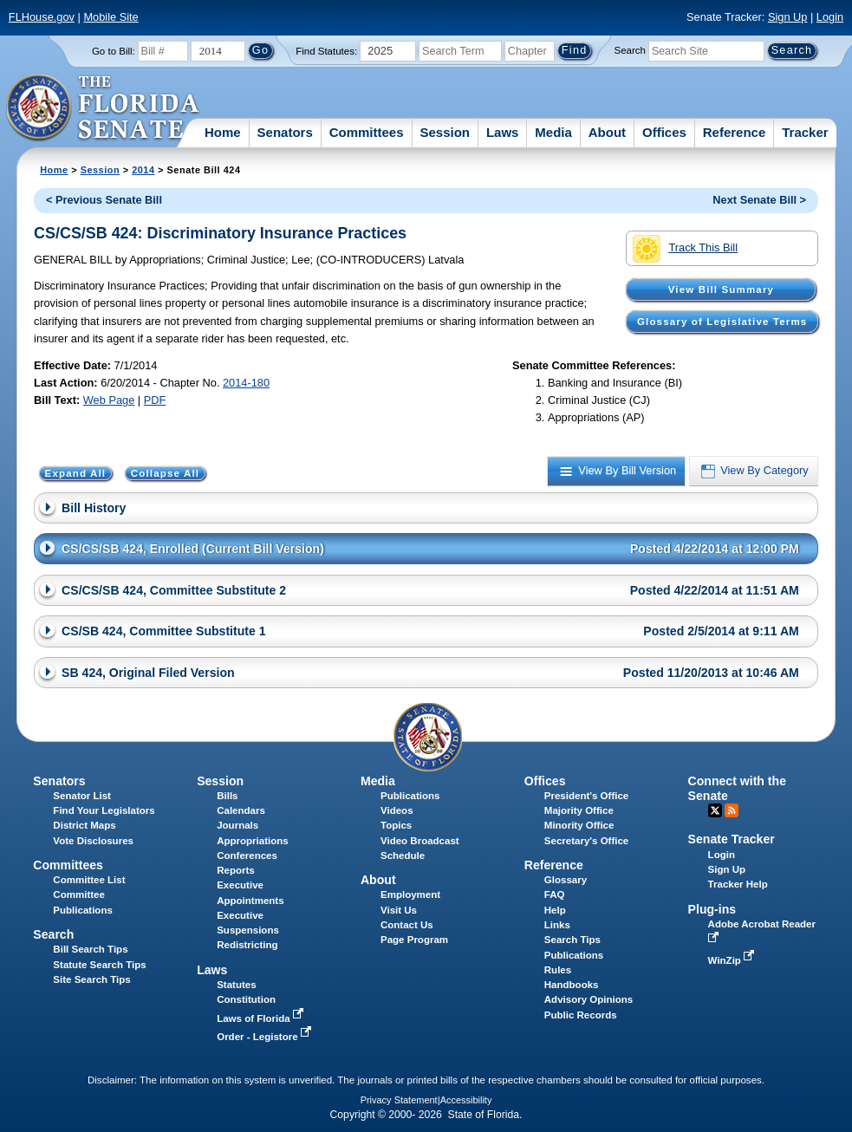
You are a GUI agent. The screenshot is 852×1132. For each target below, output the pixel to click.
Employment (410, 894)
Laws (502, 132)
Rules (557, 970)
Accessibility (466, 1100)
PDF (155, 400)
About (607, 132)
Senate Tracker (731, 839)
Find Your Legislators (103, 810)
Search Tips (572, 939)
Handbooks (571, 984)
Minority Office (579, 825)
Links (557, 925)
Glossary (565, 880)
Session (444, 132)
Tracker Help (738, 884)
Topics (396, 825)
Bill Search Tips (90, 949)
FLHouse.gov (42, 16)
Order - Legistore (266, 1036)
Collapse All (165, 473)
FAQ (554, 894)
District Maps (84, 825)
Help (555, 910)
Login (829, 16)
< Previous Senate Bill (104, 199)
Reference (734, 132)
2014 (143, 170)
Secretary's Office (586, 841)
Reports (236, 870)
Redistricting (247, 945)
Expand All (76, 473)
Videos (396, 810)
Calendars (241, 810)
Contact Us (406, 925)
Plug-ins (712, 909)
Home (223, 132)
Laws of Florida (262, 1018)
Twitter (715, 810)
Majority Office (579, 810)
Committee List (89, 880)
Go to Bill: (113, 51)
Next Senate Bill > (759, 199)
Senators (285, 132)
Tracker (805, 132)
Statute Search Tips (99, 965)
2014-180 (246, 382)
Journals (237, 825)
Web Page (109, 400)
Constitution (246, 999)
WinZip (733, 960)
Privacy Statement (399, 1100)
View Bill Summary (721, 289)
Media (553, 132)
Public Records (580, 1015)
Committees (366, 132)
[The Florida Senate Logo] (103, 108)
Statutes (236, 984)
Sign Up (788, 16)
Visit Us (398, 910)
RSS (731, 810)
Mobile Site (110, 16)
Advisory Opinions (588, 999)
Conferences (247, 855)
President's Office (586, 795)
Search (630, 50)
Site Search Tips (91, 979)
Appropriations (253, 841)
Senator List (82, 795)
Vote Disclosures (93, 841)
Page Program (414, 939)
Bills (227, 795)
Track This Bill (685, 249)
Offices (664, 132)
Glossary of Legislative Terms (722, 321)
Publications (409, 795)
